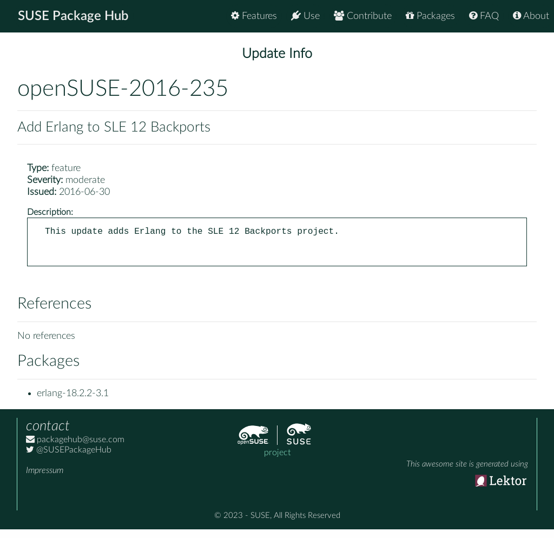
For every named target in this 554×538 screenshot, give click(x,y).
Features (254, 16)
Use (305, 16)
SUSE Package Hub (73, 16)
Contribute (363, 16)
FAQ (484, 16)
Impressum (44, 479)
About (531, 16)
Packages (430, 16)
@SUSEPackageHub (68, 458)
